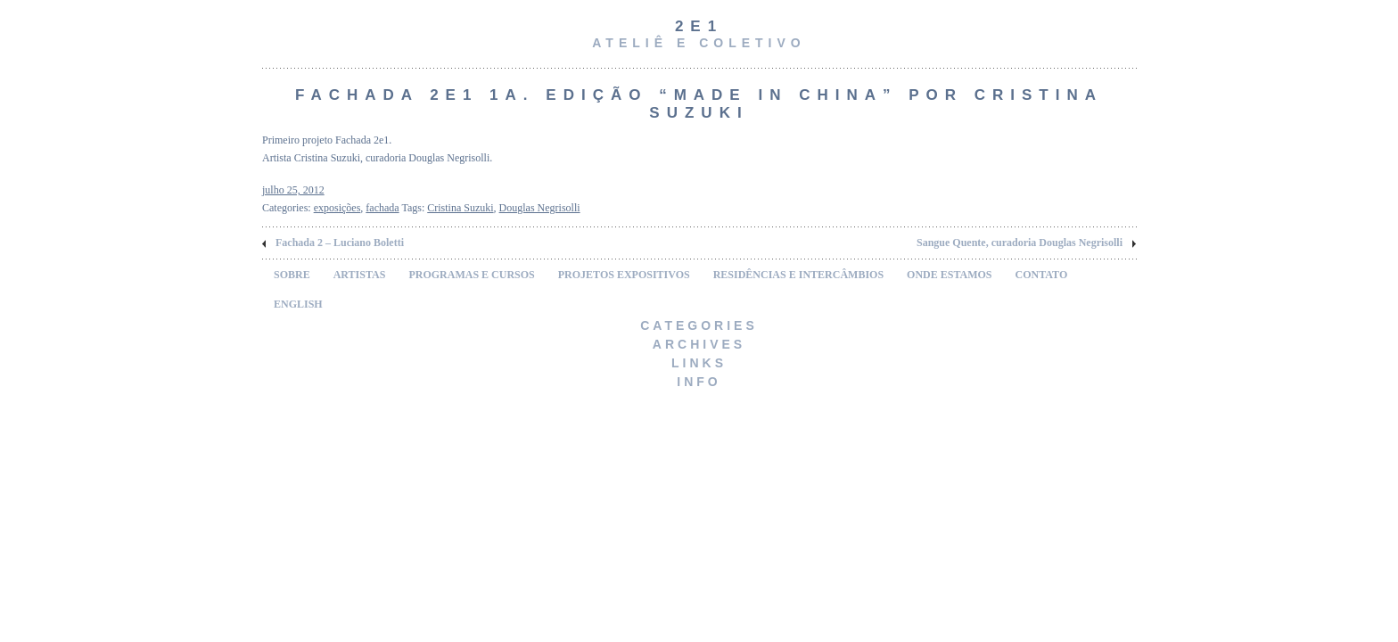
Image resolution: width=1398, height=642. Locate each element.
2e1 (699, 26)
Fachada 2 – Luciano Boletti (339, 242)
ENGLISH (298, 304)
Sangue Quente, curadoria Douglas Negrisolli (1020, 242)
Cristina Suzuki (460, 208)
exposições (337, 208)
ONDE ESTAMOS (949, 274)
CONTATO (1042, 274)
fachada (382, 208)
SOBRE (292, 274)
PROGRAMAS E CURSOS (471, 274)
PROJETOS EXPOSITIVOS (624, 274)
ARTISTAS (359, 274)
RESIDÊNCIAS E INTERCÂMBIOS (798, 274)
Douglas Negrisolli (539, 208)
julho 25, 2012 (293, 190)
